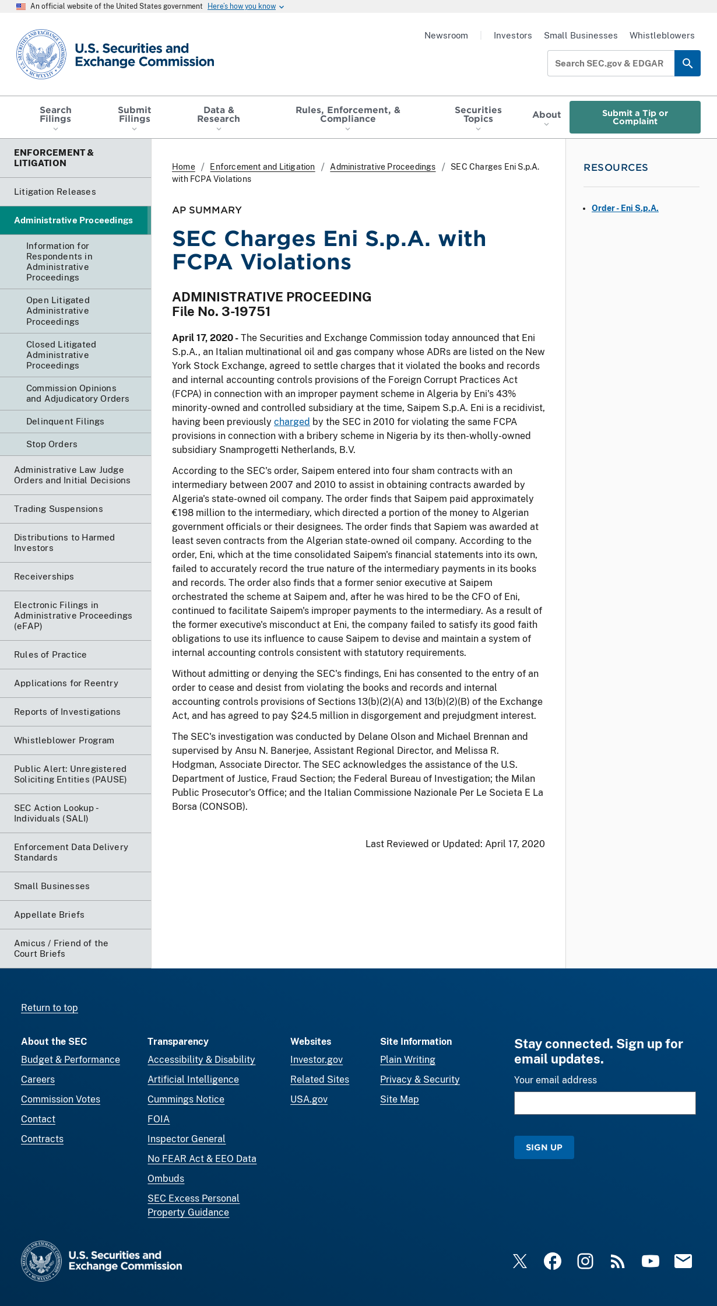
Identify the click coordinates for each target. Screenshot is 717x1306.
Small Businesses (581, 35)
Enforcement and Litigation (262, 166)
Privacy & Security (420, 1079)
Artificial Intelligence (193, 1079)
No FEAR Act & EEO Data (201, 1158)
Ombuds (165, 1178)
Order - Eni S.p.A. (625, 208)
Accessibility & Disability (201, 1059)
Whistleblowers (662, 35)
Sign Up (544, 1147)
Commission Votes (60, 1099)
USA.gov (309, 1099)
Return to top (49, 1007)
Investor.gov (316, 1059)
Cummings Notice (185, 1099)
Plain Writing (407, 1059)
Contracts (42, 1138)
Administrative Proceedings (382, 166)
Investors (513, 35)
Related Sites (319, 1079)
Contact (38, 1119)
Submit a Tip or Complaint (635, 117)
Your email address (555, 1080)
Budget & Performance (70, 1059)
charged (292, 421)
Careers (38, 1079)
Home (183, 166)
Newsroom (446, 35)
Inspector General (186, 1138)
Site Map (399, 1099)
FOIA (158, 1119)
